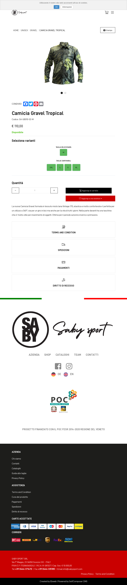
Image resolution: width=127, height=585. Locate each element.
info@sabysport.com (72, 569)
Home (16, 30)
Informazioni (67, 7)
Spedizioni (16, 507)
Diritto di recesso (19, 511)
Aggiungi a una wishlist (90, 198)
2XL (51, 167)
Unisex (24, 30)
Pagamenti (17, 502)
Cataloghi (62, 354)
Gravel (33, 30)
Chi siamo (16, 459)
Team (77, 354)
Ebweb (53, 581)
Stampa (107, 30)
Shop (47, 354)
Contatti (92, 354)
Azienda (34, 354)
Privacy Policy (18, 478)
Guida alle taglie (19, 473)
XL (76, 167)
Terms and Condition (21, 492)
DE (59, 374)
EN (72, 374)
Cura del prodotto (20, 497)
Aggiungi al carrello (88, 191)
